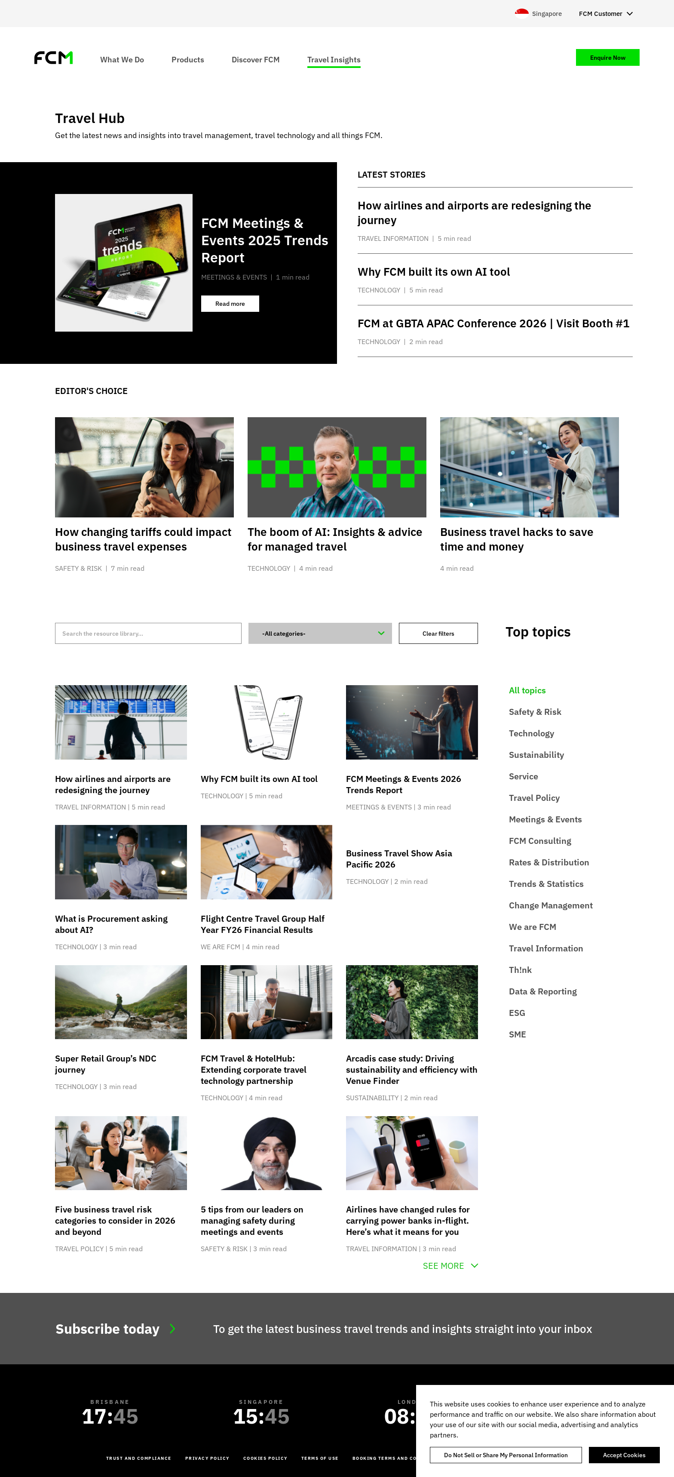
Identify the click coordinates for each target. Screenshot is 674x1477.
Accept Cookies (624, 1455)
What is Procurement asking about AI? (111, 924)
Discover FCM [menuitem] (256, 59)
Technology (531, 733)
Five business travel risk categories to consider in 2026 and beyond (115, 1220)
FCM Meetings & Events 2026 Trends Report (403, 784)
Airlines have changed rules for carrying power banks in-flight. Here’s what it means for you (408, 1220)
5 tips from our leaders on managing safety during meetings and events (252, 1220)
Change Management (551, 905)
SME (517, 1034)
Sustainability (536, 754)
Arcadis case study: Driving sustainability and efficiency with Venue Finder (412, 1069)
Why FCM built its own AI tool (259, 779)
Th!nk (520, 969)
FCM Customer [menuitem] (600, 13)
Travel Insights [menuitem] (334, 59)
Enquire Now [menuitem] (607, 58)
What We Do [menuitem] (122, 59)
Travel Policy (534, 797)
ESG (517, 1013)
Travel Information (546, 948)
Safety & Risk (535, 711)
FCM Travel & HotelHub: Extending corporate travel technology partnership (253, 1069)
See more (443, 1265)
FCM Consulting (540, 840)
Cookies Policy (265, 1458)
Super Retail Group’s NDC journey (105, 1063)
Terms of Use (320, 1458)
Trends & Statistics (546, 883)
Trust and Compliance (139, 1458)
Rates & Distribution (549, 862)
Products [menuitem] (188, 59)
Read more (237, 306)
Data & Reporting (543, 991)
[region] (545, 1431)
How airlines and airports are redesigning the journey (113, 784)
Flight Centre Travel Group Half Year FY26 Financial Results (263, 924)
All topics (527, 690)
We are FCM (532, 926)
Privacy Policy (207, 1458)
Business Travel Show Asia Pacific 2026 (399, 858)
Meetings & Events (545, 819)
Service (523, 776)
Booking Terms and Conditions (397, 1458)
